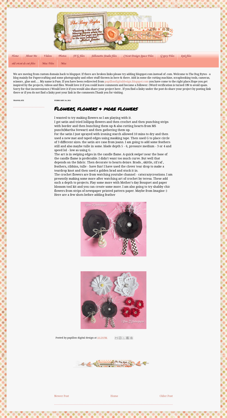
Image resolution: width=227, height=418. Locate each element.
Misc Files (48, 63)
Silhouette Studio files (103, 56)
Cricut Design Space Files (138, 56)
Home (15, 56)
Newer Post (61, 396)
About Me (31, 56)
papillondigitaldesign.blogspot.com (127, 81)
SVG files (78, 56)
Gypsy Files (167, 56)
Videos (47, 56)
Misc (63, 63)
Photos (62, 56)
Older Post (166, 396)
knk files (186, 56)
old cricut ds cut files (23, 63)
